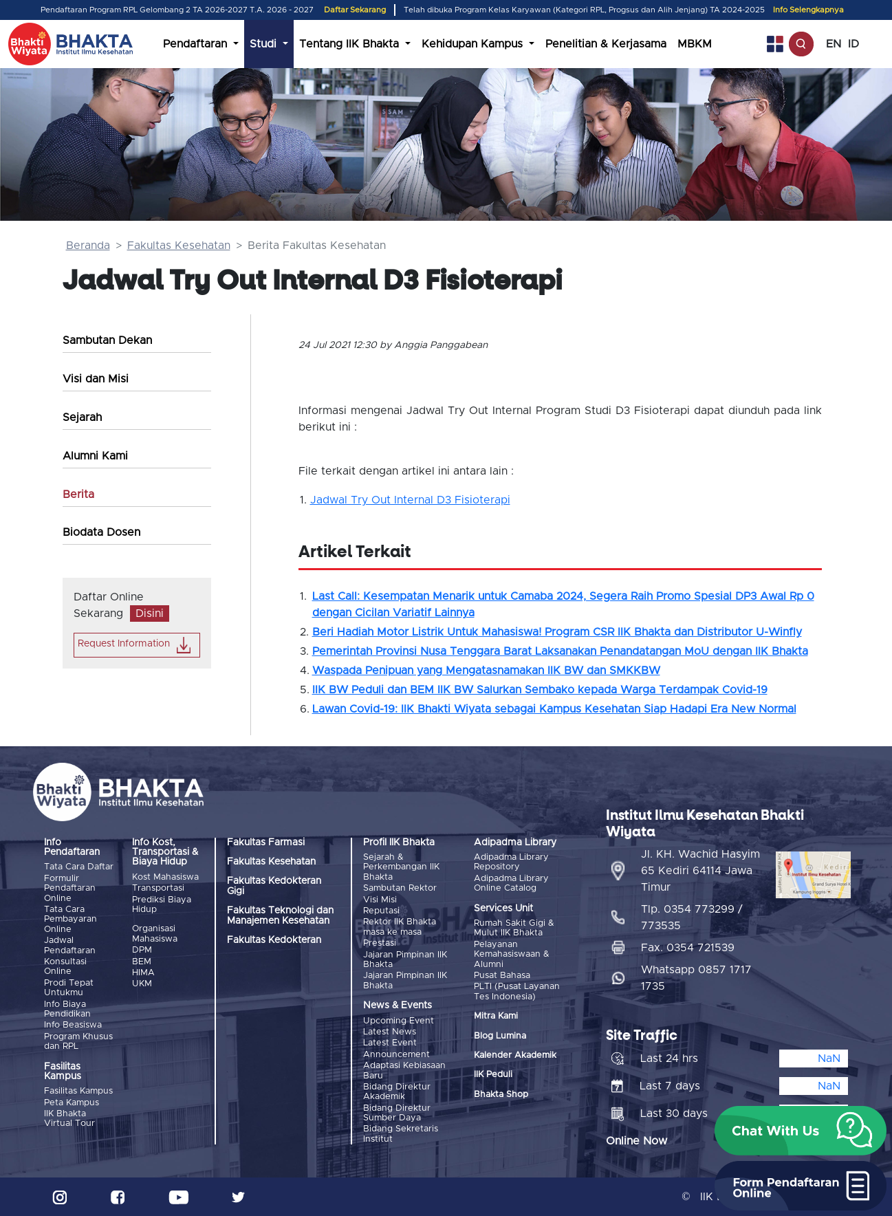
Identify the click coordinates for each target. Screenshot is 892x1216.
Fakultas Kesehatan (178, 245)
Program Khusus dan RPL (78, 1041)
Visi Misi (380, 899)
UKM (142, 983)
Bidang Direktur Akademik (397, 1092)
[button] (800, 1130)
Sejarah (82, 417)
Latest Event (390, 1043)
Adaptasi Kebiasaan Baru (404, 1070)
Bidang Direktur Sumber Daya (397, 1113)
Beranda (88, 245)
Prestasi (379, 943)
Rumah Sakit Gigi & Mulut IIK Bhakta (514, 928)
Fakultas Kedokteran (274, 940)
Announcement (396, 1054)
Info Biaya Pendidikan (67, 1009)
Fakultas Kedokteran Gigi (274, 885)
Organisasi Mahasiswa (154, 933)
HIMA (143, 972)
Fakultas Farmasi (266, 842)
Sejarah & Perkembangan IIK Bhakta (401, 867)
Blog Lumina (500, 1036)
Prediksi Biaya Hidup (161, 904)
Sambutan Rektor (400, 888)
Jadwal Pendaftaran (70, 945)
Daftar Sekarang (355, 10)
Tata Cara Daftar (78, 866)
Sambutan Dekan (107, 340)
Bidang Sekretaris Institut (400, 1134)
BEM (141, 961)
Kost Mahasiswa (165, 877)
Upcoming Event (398, 1021)
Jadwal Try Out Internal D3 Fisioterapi (410, 500)
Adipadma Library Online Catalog (511, 883)
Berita (78, 494)
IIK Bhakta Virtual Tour (69, 1118)
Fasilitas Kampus (78, 1091)
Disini (149, 613)
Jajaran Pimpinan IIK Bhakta (405, 960)
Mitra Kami (496, 1016)
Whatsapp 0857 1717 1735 (696, 978)
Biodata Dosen (101, 532)
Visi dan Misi (96, 378)
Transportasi (158, 888)
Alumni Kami (95, 456)
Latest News (389, 1032)
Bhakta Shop (501, 1094)
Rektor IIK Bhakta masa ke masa (399, 927)
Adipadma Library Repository (511, 862)
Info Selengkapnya (808, 10)
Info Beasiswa (73, 1025)
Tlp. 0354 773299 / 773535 (692, 917)
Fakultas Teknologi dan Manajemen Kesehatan (280, 915)
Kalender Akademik (515, 1055)
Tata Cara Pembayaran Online (70, 919)
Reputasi (381, 910)
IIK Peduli (493, 1074)
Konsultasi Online (65, 966)
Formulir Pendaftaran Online (70, 888)
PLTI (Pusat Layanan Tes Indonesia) (517, 991)
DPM (142, 950)
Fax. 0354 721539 (688, 947)
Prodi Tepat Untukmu (69, 988)
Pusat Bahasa (502, 975)
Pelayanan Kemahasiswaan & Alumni (512, 954)
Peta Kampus (71, 1102)
